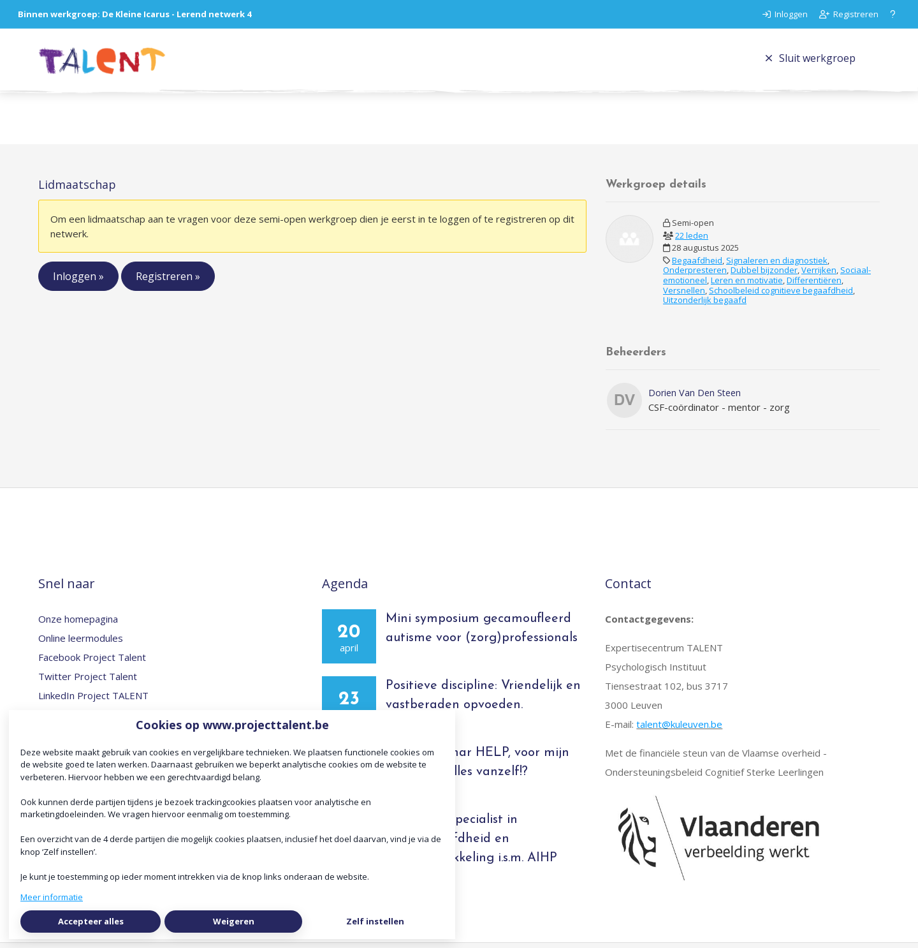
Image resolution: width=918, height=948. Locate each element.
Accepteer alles (91, 921)
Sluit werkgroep (810, 61)
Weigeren (233, 921)
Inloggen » (78, 282)
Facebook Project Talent (92, 662)
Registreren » (168, 282)
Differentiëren (814, 285)
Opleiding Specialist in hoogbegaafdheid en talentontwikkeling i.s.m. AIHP (471, 844)
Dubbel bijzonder (764, 275)
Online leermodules (80, 643)
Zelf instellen (375, 921)
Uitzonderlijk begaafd (705, 305)
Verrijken (818, 275)
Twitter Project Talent (87, 682)
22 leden (691, 240)
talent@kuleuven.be (679, 729)
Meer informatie (51, 897)
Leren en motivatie (747, 285)
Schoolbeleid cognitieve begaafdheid (781, 295)
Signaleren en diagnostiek (776, 265)
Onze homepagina (78, 624)
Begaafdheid (697, 265)
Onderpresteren (695, 275)
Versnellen (684, 295)
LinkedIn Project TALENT (93, 701)
